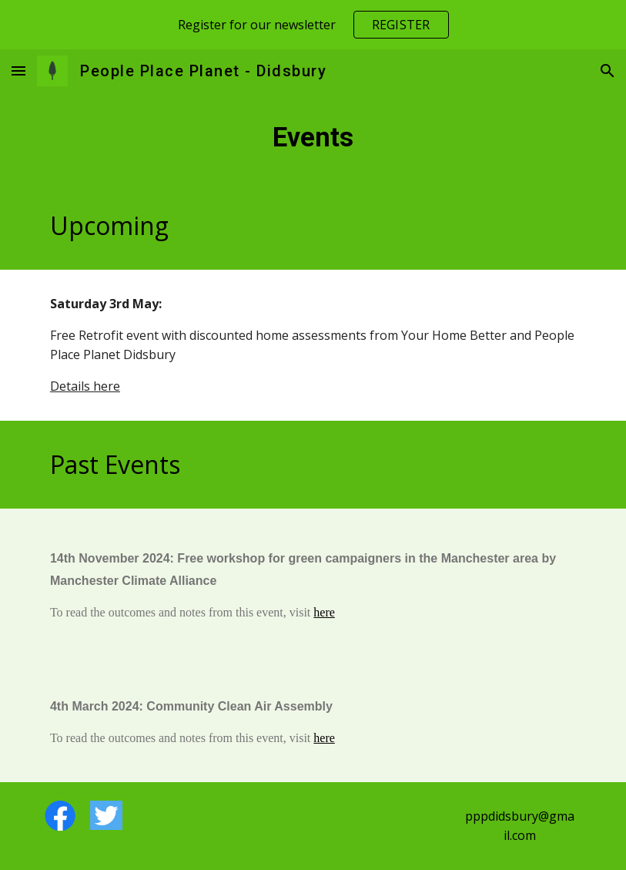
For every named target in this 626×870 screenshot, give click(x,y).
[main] (313, 137)
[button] (18, 70)
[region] (313, 24)
